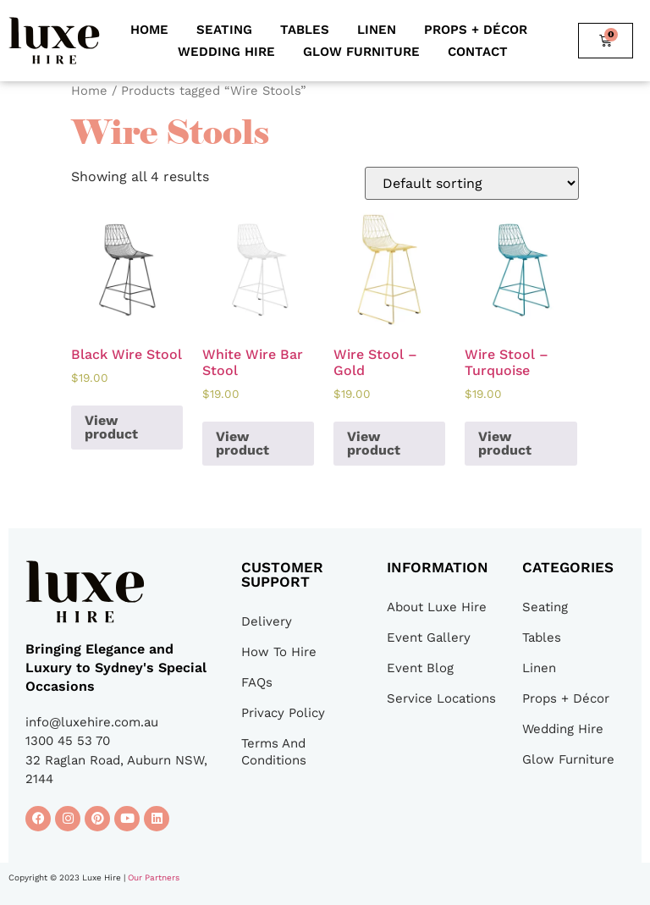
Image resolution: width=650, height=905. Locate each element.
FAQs (257, 682)
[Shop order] (472, 183)
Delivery (266, 621)
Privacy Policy (283, 712)
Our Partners (153, 877)
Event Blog (420, 668)
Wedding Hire (226, 51)
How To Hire (279, 651)
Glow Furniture (361, 51)
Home (149, 29)
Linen (376, 29)
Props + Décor (475, 29)
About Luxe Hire (437, 607)
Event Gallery (429, 637)
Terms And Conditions (273, 752)
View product (111, 427)
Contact (478, 51)
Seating (224, 29)
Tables (304, 29)
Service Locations (441, 698)
